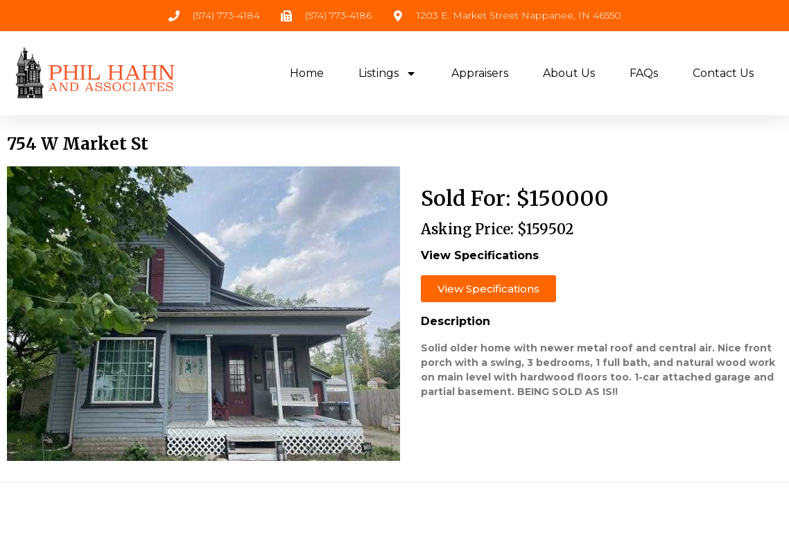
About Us (569, 73)
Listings (387, 73)
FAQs (644, 73)
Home (307, 73)
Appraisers (479, 73)
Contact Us (723, 73)
